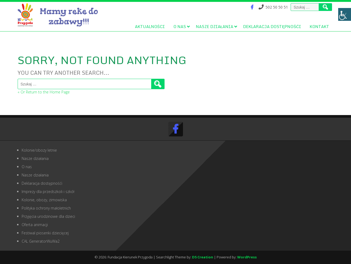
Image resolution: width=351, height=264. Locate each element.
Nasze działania (214, 26)
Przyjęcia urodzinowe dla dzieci (48, 216)
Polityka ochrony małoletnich (46, 208)
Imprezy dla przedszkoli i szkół (48, 191)
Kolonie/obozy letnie (39, 150)
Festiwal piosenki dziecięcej (45, 232)
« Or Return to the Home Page (44, 91)
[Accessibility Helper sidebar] (344, 14)
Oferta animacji (35, 224)
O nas (179, 26)
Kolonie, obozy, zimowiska (44, 199)
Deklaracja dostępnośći (272, 26)
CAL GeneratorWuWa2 (41, 241)
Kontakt (319, 26)
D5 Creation (202, 257)
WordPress (247, 257)
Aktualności (150, 26)
